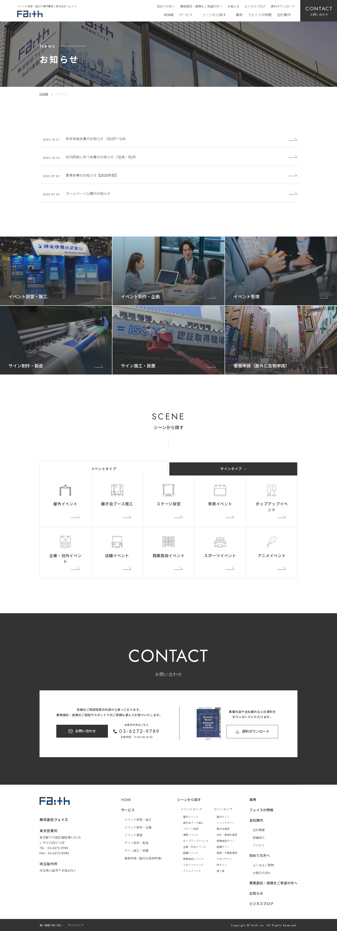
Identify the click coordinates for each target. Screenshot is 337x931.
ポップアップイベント (272, 507)
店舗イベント (117, 556)
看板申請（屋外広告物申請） (144, 858)
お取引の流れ (262, 872)
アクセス (259, 845)
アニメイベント (272, 556)
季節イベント (220, 504)
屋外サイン (223, 816)
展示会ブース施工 (117, 504)
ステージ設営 (168, 504)
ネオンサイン (224, 858)
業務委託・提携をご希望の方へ (201, 6)
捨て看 (220, 870)
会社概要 (259, 829)
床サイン (222, 864)
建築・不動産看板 (227, 852)
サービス (186, 14)
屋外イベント (65, 504)
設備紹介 (259, 837)
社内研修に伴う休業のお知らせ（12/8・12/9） (102, 157)
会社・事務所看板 (227, 834)
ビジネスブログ (255, 6)
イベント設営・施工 (138, 819)
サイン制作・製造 (136, 842)
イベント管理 (133, 834)
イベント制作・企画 (138, 827)
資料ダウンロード (283, 6)
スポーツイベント (220, 556)
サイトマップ (75, 925)
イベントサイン (226, 822)
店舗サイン (223, 846)
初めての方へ (166, 6)
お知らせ (233, 6)
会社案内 (284, 14)
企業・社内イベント (65, 558)
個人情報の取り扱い (51, 925)
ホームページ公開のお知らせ (88, 193)
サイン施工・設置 (136, 850)
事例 (239, 14)
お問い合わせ (85, 731)
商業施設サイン (226, 840)
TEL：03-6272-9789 (54, 845)
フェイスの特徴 (260, 14)
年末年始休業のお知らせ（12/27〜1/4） (97, 138)
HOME (169, 14)
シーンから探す (214, 14)
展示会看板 (223, 828)
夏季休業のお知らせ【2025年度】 (92, 175)
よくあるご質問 (263, 864)
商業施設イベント (169, 556)
